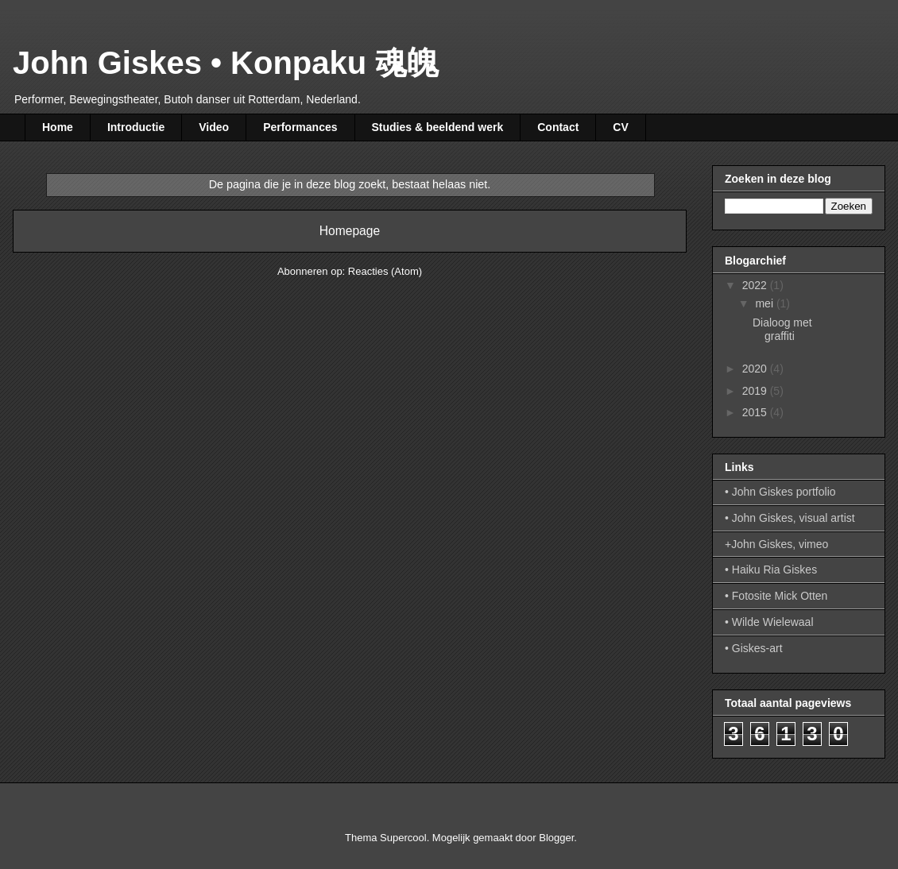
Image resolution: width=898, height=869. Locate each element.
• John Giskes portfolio (780, 491)
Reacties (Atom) (385, 271)
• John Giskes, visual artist (790, 518)
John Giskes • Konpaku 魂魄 (226, 62)
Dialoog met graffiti (782, 329)
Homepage (349, 231)
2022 (756, 285)
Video (214, 127)
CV (620, 127)
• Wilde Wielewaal (769, 622)
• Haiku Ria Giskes (771, 569)
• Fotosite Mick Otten (776, 595)
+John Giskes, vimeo (776, 544)
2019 (756, 390)
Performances (300, 127)
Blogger (556, 838)
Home (57, 127)
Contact (558, 127)
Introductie (136, 127)
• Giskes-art (754, 648)
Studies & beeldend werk (438, 127)
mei (765, 303)
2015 (756, 412)
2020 (756, 368)
